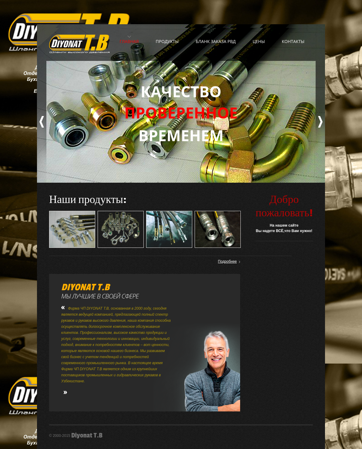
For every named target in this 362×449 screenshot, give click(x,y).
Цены (259, 41)
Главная (129, 41)
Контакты (293, 41)
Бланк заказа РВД (216, 41)
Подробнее (227, 261)
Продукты (167, 41)
